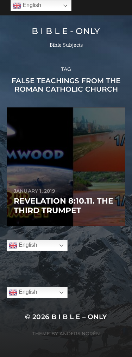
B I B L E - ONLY (66, 31)
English (23, 245)
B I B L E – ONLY (79, 317)
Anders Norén (79, 333)
